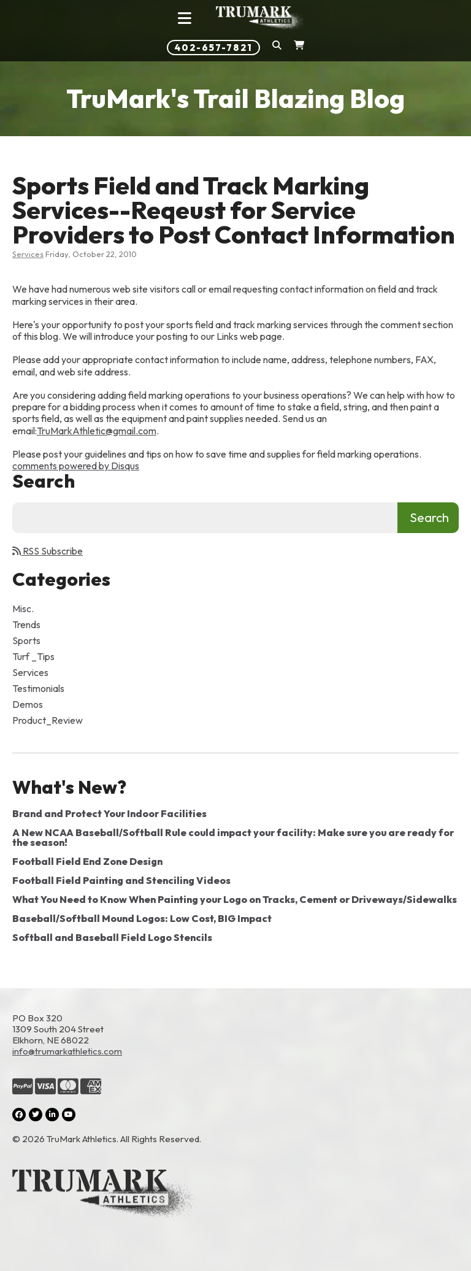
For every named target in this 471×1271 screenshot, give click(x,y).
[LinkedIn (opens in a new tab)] (52, 1114)
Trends (26, 624)
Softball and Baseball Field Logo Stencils (112, 937)
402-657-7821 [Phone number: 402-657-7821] (213, 47)
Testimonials (38, 688)
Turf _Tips (33, 656)
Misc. (23, 608)
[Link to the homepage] (235, 1195)
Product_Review (47, 720)
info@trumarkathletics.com (67, 1051)
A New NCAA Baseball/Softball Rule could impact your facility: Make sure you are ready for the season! (233, 837)
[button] (276, 47)
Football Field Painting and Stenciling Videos (121, 880)
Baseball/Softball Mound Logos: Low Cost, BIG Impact (142, 918)
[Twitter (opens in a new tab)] (35, 1114)
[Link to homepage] (260, 18)
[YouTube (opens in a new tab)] (68, 1114)
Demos (27, 704)
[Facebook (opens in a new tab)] (19, 1114)
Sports (26, 640)
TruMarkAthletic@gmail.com (96, 430)
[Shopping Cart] (299, 47)
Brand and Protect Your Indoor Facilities (109, 813)
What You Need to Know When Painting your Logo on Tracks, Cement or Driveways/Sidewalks (234, 899)
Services (28, 254)
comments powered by (75, 465)
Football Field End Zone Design (87, 861)
